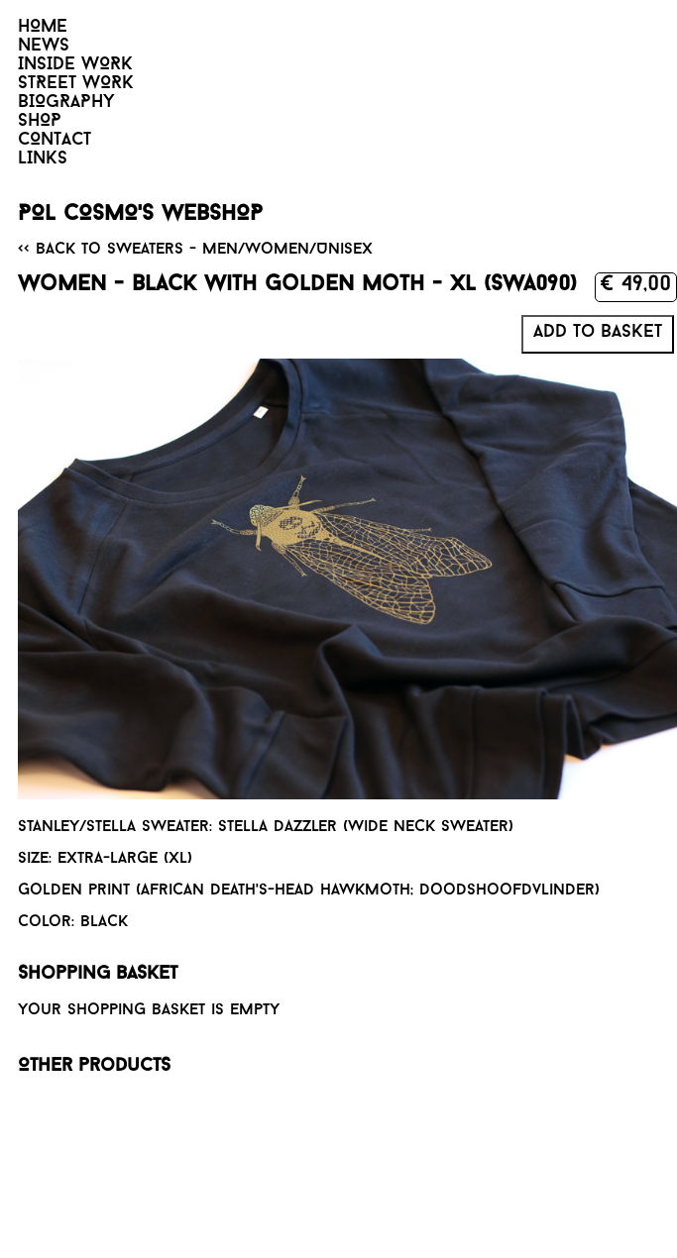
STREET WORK (76, 83)
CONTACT (54, 140)
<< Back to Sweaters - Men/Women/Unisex (195, 250)
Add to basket (597, 332)
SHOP (39, 121)
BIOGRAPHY (66, 102)
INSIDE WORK (75, 64)
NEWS (43, 46)
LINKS (42, 159)
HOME (42, 27)
